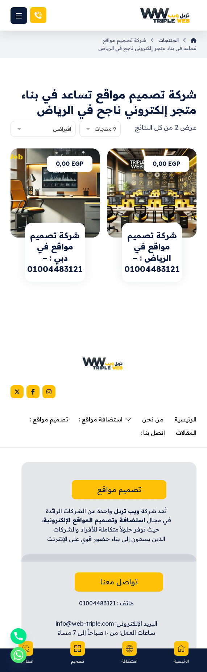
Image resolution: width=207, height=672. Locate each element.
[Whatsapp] (18, 655)
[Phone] (18, 636)
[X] (17, 391)
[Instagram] (48, 391)
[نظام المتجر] (43, 129)
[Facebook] (33, 391)
